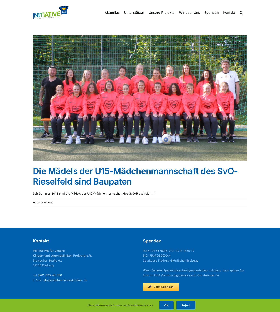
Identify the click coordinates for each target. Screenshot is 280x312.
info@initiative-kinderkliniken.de (65, 280)
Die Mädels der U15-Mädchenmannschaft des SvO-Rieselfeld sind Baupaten (135, 176)
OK (166, 305)
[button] (241, 12)
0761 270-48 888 (50, 275)
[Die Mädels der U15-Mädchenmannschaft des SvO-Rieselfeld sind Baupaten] (140, 98)
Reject (185, 305)
